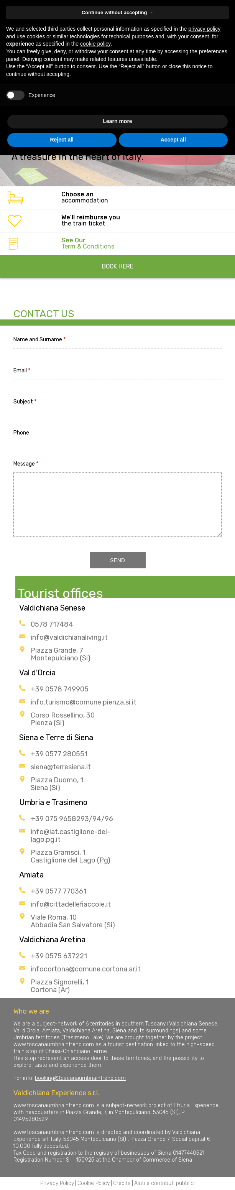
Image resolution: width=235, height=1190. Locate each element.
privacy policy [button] (204, 29)
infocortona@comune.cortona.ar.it (86, 969)
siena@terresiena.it (61, 767)
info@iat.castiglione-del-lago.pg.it (70, 836)
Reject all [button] (62, 140)
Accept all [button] (173, 140)
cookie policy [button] (95, 44)
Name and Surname (37, 340)
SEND (117, 560)
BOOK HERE (117, 266)
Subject (23, 402)
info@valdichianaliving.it (69, 637)
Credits (122, 1183)
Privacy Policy (57, 1183)
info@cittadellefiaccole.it (71, 904)
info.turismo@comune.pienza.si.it (83, 702)
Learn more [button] (117, 121)
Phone (21, 433)
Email (20, 371)
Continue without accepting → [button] (117, 12)
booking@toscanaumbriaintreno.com (80, 1078)
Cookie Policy (93, 1183)
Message (24, 464)
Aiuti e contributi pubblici (164, 1183)
